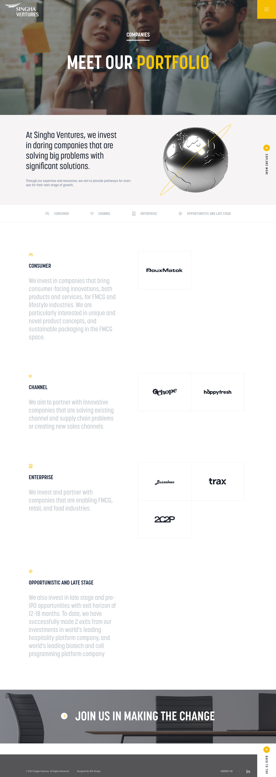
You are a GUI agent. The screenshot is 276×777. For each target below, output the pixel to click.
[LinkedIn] (248, 771)
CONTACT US (227, 771)
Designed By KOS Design (88, 771)
